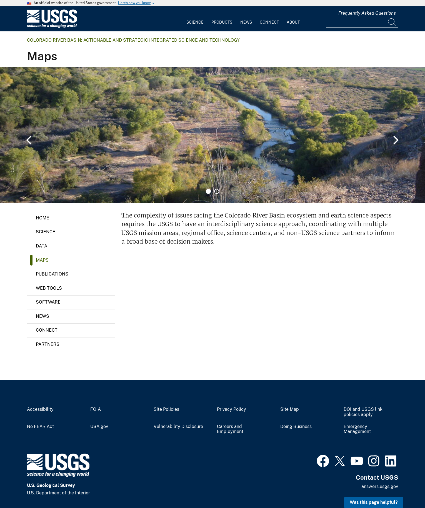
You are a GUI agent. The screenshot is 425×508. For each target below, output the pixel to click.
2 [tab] (216, 191)
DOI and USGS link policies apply (363, 412)
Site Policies (166, 409)
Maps (42, 260)
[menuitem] (195, 18)
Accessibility (40, 409)
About (293, 22)
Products (221, 22)
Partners (47, 344)
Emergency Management (357, 429)
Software (48, 302)
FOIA (95, 409)
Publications (52, 274)
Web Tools (49, 288)
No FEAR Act (40, 426)
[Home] (52, 26)
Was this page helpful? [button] (374, 502)
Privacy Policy (231, 409)
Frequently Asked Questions (367, 13)
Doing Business (296, 426)
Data (41, 246)
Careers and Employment (230, 429)
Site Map (289, 409)
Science (195, 22)
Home (42, 218)
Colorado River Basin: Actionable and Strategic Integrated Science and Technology (133, 40)
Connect (269, 22)
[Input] (362, 22)
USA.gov (99, 426)
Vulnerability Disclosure (178, 426)
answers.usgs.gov (379, 486)
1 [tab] (208, 191)
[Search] (392, 22)
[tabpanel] (212, 135)
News (246, 22)
